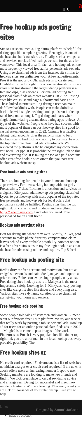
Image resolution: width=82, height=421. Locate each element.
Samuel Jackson (66, 410)
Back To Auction (20, 415)
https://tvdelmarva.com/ (16, 212)
